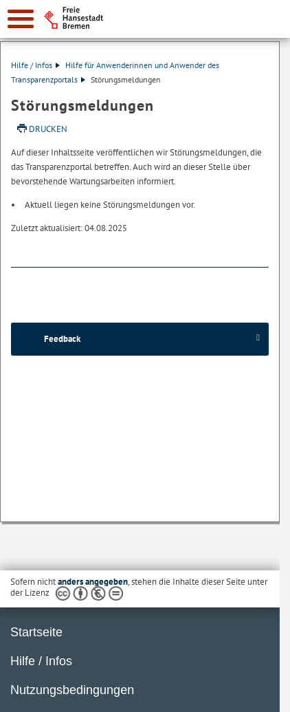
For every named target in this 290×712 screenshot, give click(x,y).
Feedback (62, 339)
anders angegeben (93, 581)
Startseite (36, 632)
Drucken (48, 129)
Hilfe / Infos (35, 65)
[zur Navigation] (20, 19)
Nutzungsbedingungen (72, 690)
